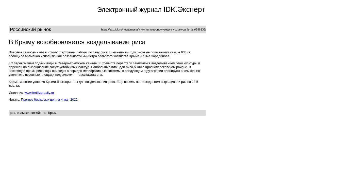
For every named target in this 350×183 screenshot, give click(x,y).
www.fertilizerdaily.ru (39, 93)
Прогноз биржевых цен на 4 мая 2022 (50, 99)
